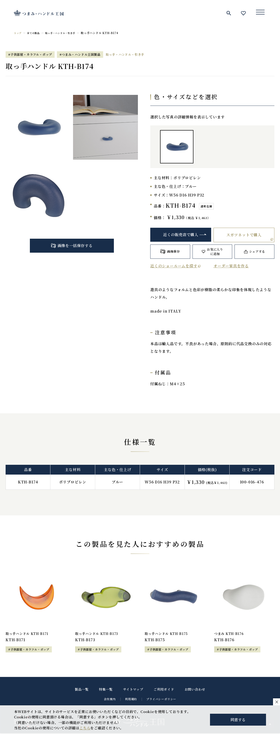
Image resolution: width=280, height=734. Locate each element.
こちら (84, 727)
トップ (18, 33)
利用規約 (131, 700)
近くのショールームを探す (173, 266)
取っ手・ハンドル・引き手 (67, 33)
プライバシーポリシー (161, 700)
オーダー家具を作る (231, 266)
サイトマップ (133, 690)
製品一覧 (82, 690)
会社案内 (110, 700)
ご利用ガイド (164, 690)
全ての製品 (35, 33)
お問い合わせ (195, 690)
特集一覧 (106, 690)
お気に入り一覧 (243, 13)
